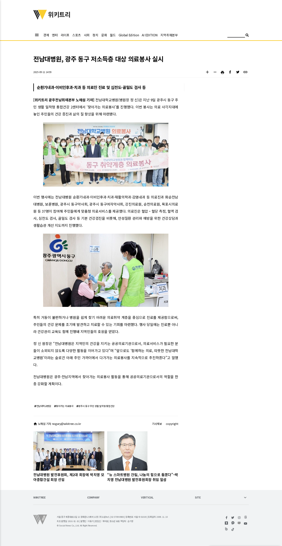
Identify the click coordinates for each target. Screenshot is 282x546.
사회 (86, 35)
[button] (207, 72)
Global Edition (129, 35)
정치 (95, 35)
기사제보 (157, 424)
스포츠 (76, 35)
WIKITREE (39, 497)
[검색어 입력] (236, 35)
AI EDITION (149, 35)
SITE (198, 497)
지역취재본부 (169, 35)
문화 (104, 35)
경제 (46, 35)
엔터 (55, 35)
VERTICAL (147, 497)
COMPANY (93, 497)
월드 (113, 35)
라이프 (65, 35)
